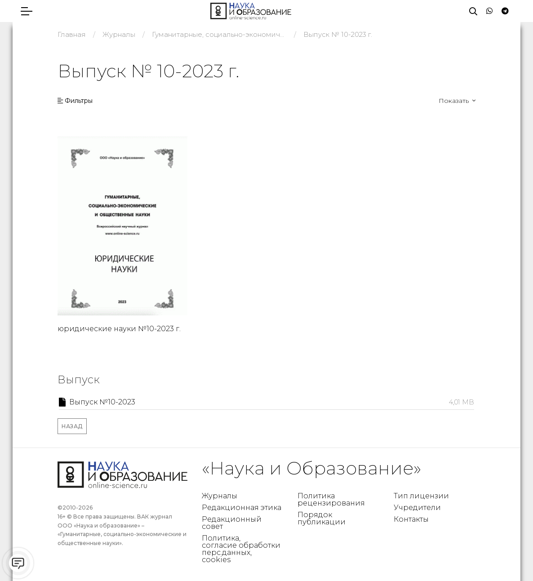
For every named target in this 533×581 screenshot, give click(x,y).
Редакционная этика (241, 507)
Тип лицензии (421, 496)
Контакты (411, 519)
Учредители (417, 507)
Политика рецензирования (331, 499)
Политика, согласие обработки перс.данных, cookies (241, 549)
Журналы (219, 496)
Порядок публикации (322, 518)
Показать (455, 101)
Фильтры (75, 101)
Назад (72, 426)
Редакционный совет (232, 523)
